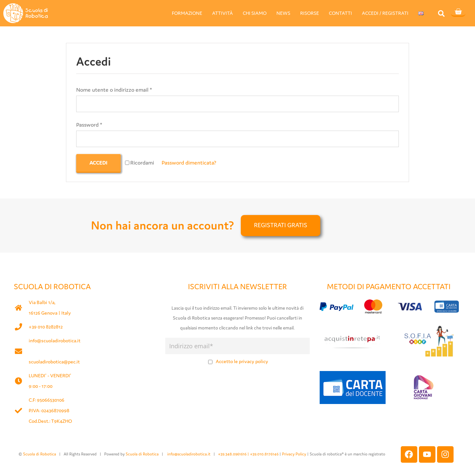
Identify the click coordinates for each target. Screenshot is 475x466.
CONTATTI (340, 13)
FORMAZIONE (187, 13)
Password (89, 124)
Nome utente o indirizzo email (114, 89)
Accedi (98, 162)
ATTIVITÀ (222, 13)
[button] (441, 13)
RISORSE (309, 13)
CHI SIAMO (255, 13)
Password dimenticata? (189, 162)
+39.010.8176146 (264, 453)
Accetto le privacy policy (242, 361)
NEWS (283, 13)
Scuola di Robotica (39, 453)
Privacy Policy (294, 453)
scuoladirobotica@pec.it (54, 361)
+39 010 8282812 (46, 327)
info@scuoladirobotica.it (54, 340)
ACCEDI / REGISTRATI (385, 13)
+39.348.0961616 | (234, 453)
